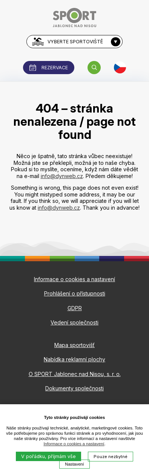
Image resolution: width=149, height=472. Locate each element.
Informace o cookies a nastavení (73, 444)
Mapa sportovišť (74, 345)
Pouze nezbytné (110, 456)
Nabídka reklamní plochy (74, 359)
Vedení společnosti (74, 322)
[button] (94, 67)
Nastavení (74, 464)
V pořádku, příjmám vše (48, 456)
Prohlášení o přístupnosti (74, 293)
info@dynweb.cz (62, 176)
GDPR (75, 308)
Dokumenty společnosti (74, 388)
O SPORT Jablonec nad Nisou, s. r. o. (75, 374)
